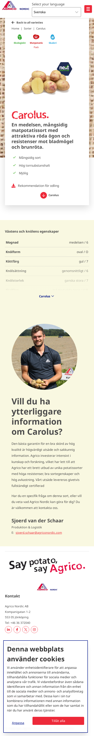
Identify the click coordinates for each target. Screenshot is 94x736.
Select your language (48, 4)
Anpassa (18, 723)
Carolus (40, 28)
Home (15, 28)
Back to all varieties (29, 22)
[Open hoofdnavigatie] (88, 9)
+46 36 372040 (20, 623)
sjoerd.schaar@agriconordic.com (39, 533)
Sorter (27, 28)
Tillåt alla (58, 721)
